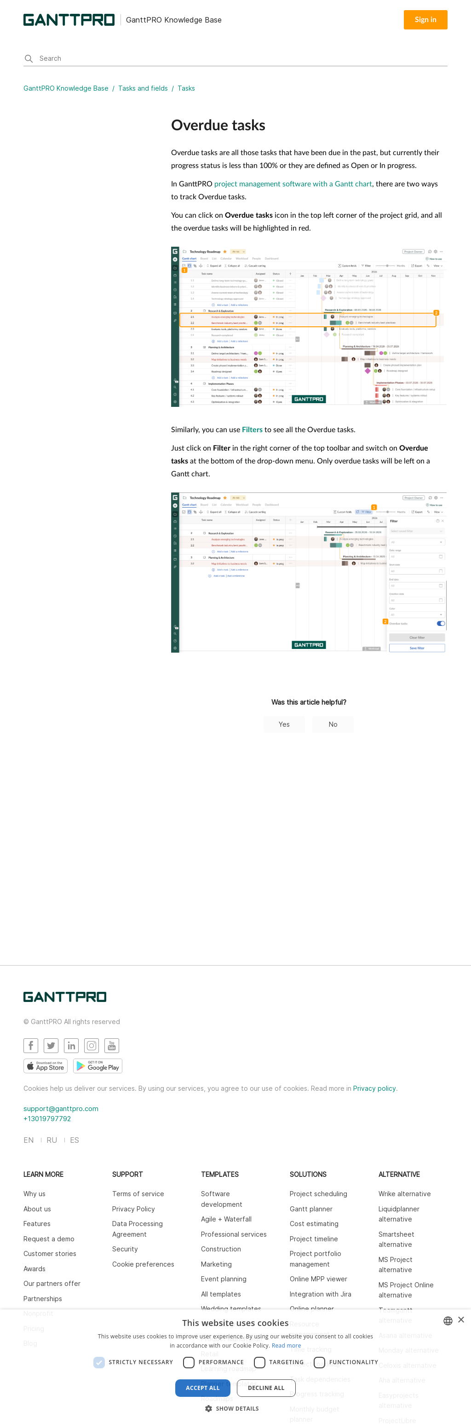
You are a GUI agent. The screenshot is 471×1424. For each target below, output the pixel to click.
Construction (221, 1249)
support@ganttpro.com (60, 1108)
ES (74, 1140)
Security (125, 1249)
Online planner (312, 1309)
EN (28, 1140)
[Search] (235, 59)
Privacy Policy (133, 1209)
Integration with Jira (320, 1294)
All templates (221, 1294)
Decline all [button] (266, 1388)
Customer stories (49, 1253)
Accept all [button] (203, 1388)
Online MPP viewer (318, 1279)
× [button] (460, 1320)
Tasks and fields (143, 88)
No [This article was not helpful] (333, 724)
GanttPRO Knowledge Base (66, 88)
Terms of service (138, 1194)
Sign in (426, 19)
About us (37, 1209)
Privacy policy (374, 1088)
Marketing (216, 1264)
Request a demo (49, 1239)
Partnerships (42, 1298)
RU (51, 1140)
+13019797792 (47, 1118)
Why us (34, 1194)
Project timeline (314, 1239)
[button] (235, 1408)
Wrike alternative (405, 1194)
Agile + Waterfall (226, 1219)
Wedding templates (231, 1309)
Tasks (186, 88)
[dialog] (235, 1366)
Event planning (224, 1279)
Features (37, 1223)
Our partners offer (51, 1283)
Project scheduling (318, 1194)
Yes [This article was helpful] (284, 724)
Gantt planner (311, 1209)
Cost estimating (314, 1223)
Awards (34, 1269)
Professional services (234, 1234)
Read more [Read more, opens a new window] (286, 1345)
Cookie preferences (143, 1264)
